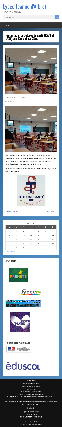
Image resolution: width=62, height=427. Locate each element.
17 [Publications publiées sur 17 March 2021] (24, 239)
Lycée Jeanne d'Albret (24, 6)
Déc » (13, 251)
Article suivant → (51, 211)
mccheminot (11, 97)
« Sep (7, 251)
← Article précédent (12, 211)
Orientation (11, 101)
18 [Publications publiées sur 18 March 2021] (31, 239)
